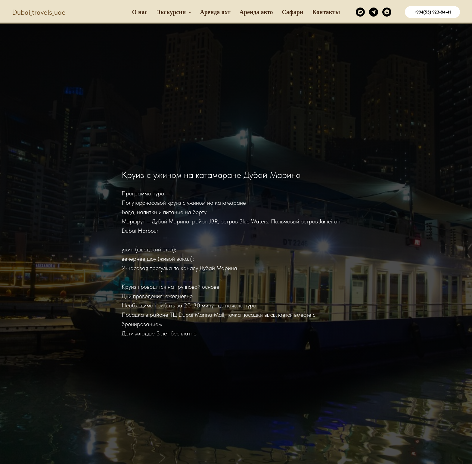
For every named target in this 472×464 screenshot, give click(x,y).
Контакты (326, 12)
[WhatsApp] (386, 12)
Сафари (292, 12)
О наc (140, 12)
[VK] (360, 12)
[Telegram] (373, 12)
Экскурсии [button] (172, 12)
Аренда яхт (215, 12)
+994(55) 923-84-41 (432, 12)
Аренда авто (256, 12)
